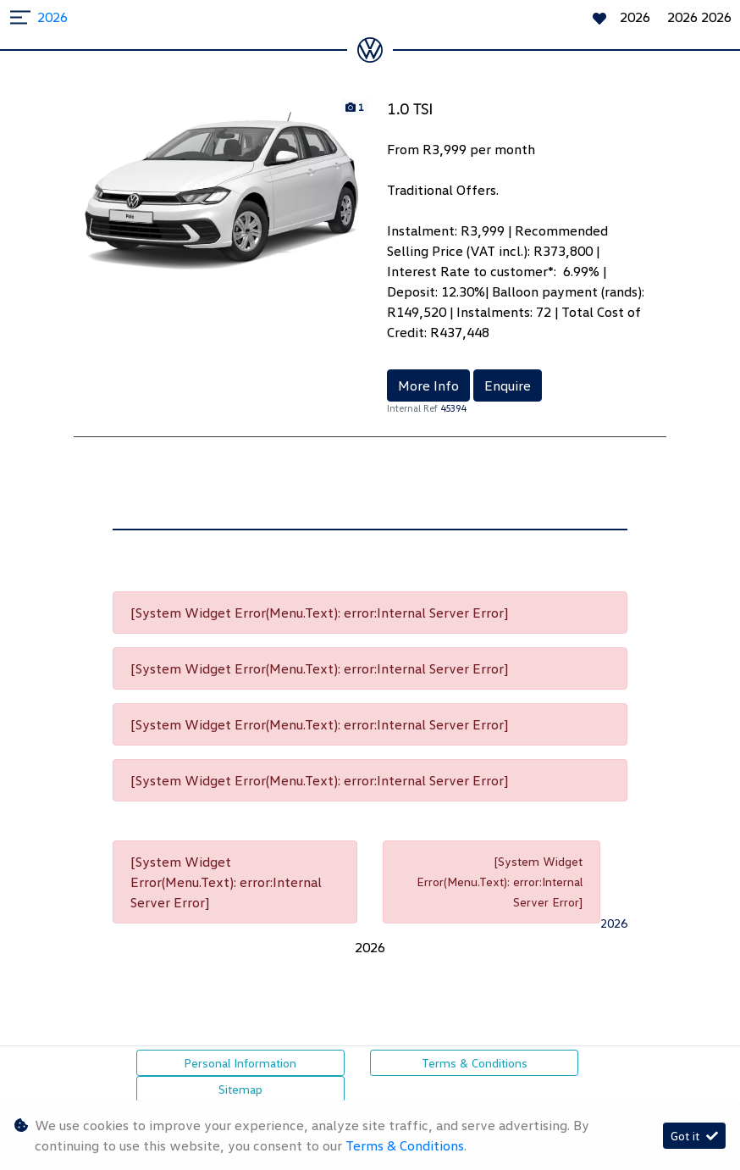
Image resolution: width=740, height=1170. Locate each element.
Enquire (507, 385)
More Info (428, 385)
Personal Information (240, 1063)
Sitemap (240, 1089)
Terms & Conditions (474, 1063)
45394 (453, 407)
